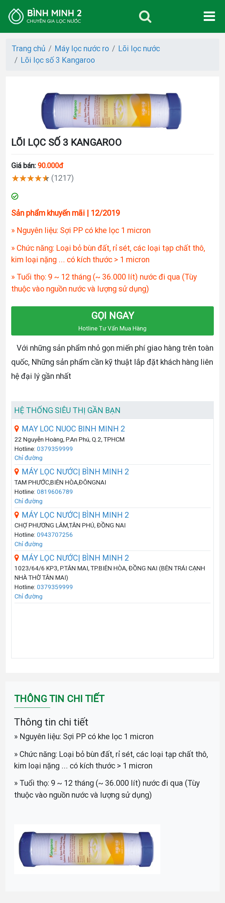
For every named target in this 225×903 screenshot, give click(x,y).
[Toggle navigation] (145, 16)
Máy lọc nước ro (82, 48)
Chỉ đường (28, 457)
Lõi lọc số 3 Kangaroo (58, 60)
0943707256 (55, 534)
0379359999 (55, 448)
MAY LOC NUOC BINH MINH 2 (69, 428)
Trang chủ (29, 48)
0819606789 (55, 491)
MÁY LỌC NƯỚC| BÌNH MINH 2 (71, 471)
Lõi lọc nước (139, 48)
